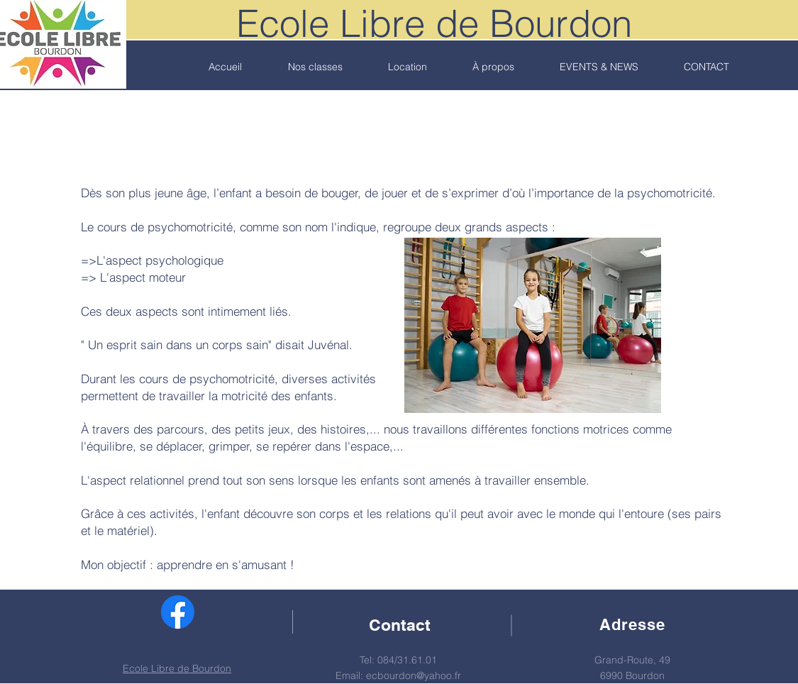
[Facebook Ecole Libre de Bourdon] (177, 612)
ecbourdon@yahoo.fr (413, 675)
